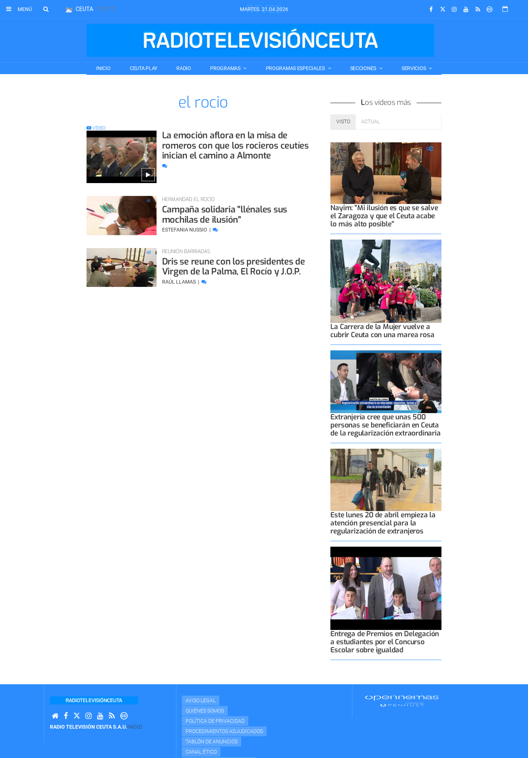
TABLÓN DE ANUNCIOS (212, 741)
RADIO (183, 68)
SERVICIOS (414, 68)
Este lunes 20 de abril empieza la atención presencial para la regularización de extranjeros (383, 523)
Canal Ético (201, 752)
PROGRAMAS (225, 68)
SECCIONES (363, 68)
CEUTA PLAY (143, 68)
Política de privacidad (215, 721)
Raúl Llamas (179, 282)
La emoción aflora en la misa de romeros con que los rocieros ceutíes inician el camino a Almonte (235, 145)
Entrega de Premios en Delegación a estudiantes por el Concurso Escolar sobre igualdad (384, 642)
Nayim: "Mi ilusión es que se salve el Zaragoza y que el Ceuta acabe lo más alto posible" (384, 216)
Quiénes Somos (205, 711)
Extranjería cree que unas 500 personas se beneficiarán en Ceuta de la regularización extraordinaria (385, 425)
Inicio (103, 68)
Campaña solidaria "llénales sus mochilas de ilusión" (224, 215)
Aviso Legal (201, 700)
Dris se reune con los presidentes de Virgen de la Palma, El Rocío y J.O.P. (233, 267)
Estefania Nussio (185, 230)
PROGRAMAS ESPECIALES (296, 68)
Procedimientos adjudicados (224, 731)
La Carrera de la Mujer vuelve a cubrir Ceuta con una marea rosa (382, 330)
